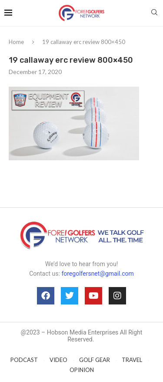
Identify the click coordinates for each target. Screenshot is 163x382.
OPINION (82, 369)
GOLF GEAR (94, 359)
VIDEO (58, 359)
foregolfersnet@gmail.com (97, 273)
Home (16, 41)
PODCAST (24, 359)
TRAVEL (132, 359)
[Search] (154, 13)
